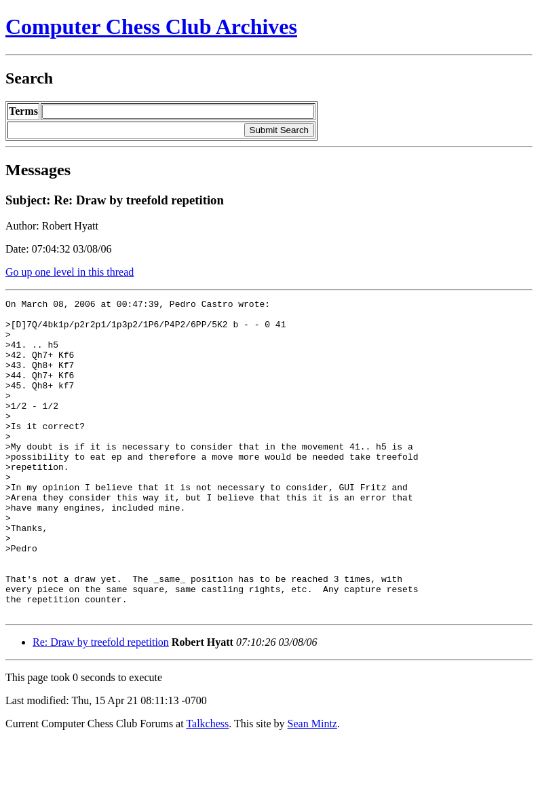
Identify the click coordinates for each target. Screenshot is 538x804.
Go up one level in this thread (69, 272)
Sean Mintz (312, 786)
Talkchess (207, 786)
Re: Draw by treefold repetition (101, 705)
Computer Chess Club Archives (151, 26)
